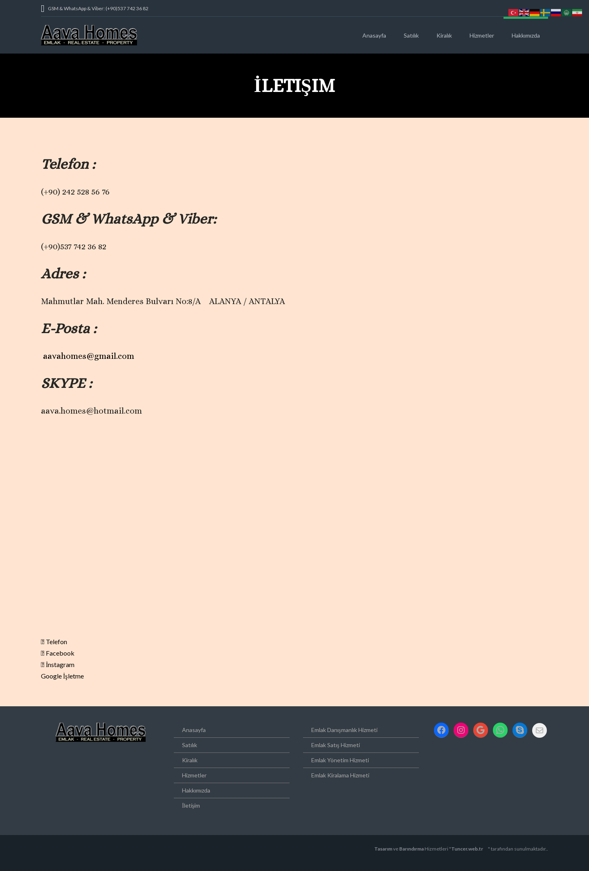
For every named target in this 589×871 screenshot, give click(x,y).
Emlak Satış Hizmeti (335, 744)
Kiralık (444, 35)
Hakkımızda (526, 35)
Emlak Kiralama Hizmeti (340, 775)
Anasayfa (374, 35)
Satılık (411, 35)
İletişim (191, 805)
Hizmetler (482, 35)
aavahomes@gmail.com (88, 356)
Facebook (57, 653)
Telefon (54, 641)
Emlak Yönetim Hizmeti (340, 760)
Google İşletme (62, 676)
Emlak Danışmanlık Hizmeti (344, 729)
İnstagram (57, 664)
